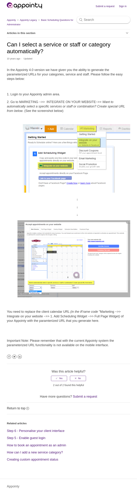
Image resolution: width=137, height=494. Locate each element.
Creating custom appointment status (32, 459)
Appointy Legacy (28, 20)
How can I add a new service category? (35, 452)
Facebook (9, 357)
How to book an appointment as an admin (36, 445)
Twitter (14, 357)
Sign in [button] (123, 6)
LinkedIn (19, 357)
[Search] (103, 19)
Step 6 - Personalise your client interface (35, 431)
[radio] (59, 378)
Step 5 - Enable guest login (26, 438)
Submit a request (105, 6)
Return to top (18, 408)
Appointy (11, 20)
